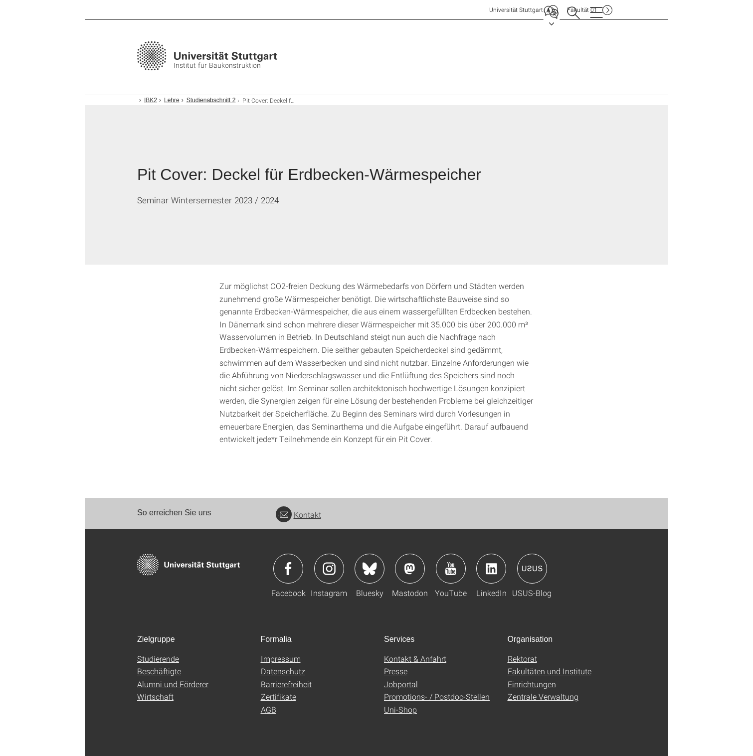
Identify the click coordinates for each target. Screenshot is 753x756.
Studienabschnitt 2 (211, 100)
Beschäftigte (159, 671)
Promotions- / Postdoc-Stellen (437, 696)
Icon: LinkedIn (491, 569)
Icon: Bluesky (369, 569)
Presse (395, 671)
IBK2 (150, 100)
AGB (268, 709)
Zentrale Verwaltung (543, 696)
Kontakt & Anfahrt (415, 658)
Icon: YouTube (451, 569)
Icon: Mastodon (410, 569)
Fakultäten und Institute (549, 671)
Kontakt (298, 514)
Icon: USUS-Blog (532, 569)
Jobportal (401, 684)
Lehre (172, 100)
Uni (516, 9)
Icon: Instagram (329, 569)
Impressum (281, 658)
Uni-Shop (400, 709)
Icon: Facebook (288, 569)
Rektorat (522, 658)
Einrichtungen (532, 684)
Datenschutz (283, 671)
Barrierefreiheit (286, 684)
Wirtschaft (155, 696)
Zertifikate (278, 696)
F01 (582, 9)
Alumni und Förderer (172, 684)
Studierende (158, 658)
